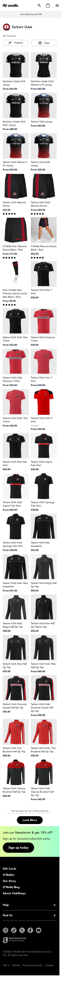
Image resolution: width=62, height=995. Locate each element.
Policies (16, 965)
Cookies (49, 965)
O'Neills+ (9, 875)
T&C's (6, 965)
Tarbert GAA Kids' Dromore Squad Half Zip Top (42, 708)
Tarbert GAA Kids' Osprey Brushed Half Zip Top (42, 792)
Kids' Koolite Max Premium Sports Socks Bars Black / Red (15, 293)
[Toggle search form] (38, 5)
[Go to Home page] (10, 5)
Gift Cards (9, 868)
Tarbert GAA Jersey (41, 121)
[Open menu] (57, 5)
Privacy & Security (32, 965)
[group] (16, 213)
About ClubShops (14, 893)
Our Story (9, 881)
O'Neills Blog (11, 887)
